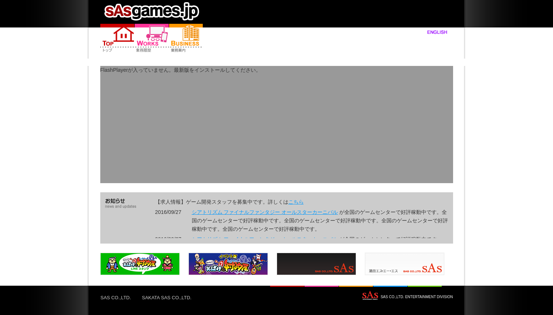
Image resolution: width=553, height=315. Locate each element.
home (150, 11)
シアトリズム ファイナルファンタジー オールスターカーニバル (265, 212)
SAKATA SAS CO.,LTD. (166, 297)
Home (117, 38)
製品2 (228, 264)
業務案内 (186, 38)
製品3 (316, 264)
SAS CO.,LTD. (116, 297)
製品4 (404, 264)
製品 (152, 38)
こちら (296, 202)
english (430, 32)
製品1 (140, 264)
